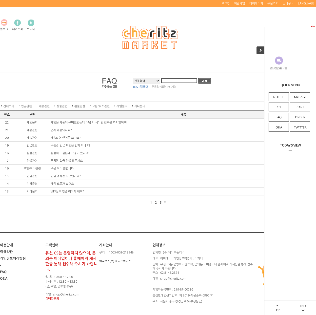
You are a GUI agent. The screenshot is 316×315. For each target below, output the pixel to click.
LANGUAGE (306, 3)
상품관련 (62, 106)
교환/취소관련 (101, 106)
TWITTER (300, 127)
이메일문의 (52, 298)
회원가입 (239, 3)
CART (300, 107)
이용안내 (6, 245)
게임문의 (122, 106)
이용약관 (6, 251)
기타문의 (139, 106)
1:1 (279, 107)
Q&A (279, 127)
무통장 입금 (158, 87)
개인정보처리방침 (13, 258)
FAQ (279, 117)
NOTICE (278, 97)
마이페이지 (256, 3)
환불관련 (79, 106)
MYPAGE (300, 97)
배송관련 (44, 106)
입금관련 (26, 106)
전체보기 (8, 106)
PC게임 (172, 87)
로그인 (225, 3)
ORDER (300, 117)
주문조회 (272, 3)
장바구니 (288, 3)
